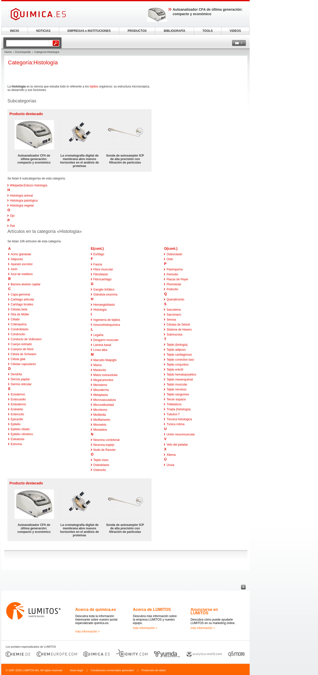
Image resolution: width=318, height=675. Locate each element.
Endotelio (17, 409)
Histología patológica (24, 200)
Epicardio (17, 419)
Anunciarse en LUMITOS (204, 611)
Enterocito (17, 414)
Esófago (98, 254)
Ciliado (15, 319)
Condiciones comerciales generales (112, 670)
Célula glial (18, 359)
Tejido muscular (176, 384)
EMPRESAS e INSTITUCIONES (89, 31)
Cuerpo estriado (21, 344)
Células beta (19, 309)
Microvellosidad (103, 405)
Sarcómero (173, 314)
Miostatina (100, 429)
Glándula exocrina (105, 294)
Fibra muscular (103, 269)
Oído (169, 259)
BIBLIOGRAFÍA (174, 31)
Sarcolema (173, 309)
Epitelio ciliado (20, 429)
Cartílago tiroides (22, 304)
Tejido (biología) (177, 344)
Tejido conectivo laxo (180, 359)
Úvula (170, 465)
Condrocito (18, 334)
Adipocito (17, 259)
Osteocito (99, 470)
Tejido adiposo (176, 349)
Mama (97, 365)
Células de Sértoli (178, 324)
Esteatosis (17, 439)
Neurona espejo (104, 445)
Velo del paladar (177, 444)
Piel (12, 226)
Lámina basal (102, 345)
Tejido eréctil (174, 369)
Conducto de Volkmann (26, 339)
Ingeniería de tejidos (106, 320)
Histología (100, 309)
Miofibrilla (99, 415)
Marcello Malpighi (105, 360)
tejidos (94, 86)
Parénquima (174, 269)
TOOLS (207, 31)
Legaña (98, 335)
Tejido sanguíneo (177, 394)
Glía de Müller (20, 314)
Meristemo (100, 385)
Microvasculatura (104, 400)
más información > (87, 631)
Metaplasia (100, 395)
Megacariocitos (103, 380)
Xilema (171, 455)
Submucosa (174, 334)
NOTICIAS (43, 31)
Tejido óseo (101, 460)
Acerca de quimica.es (95, 609)
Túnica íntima (175, 424)
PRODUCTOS (137, 31)
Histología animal (21, 195)
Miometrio (100, 424)
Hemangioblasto (104, 304)
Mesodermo (101, 390)
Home (8, 51)
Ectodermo (18, 394)
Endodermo (18, 404)
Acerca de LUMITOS (152, 609)
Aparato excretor (22, 264)
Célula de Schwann (23, 354)
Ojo (12, 215)
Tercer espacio (176, 399)
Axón (14, 269)
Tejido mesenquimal (179, 379)
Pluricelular (173, 284)
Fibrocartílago (102, 279)
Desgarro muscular (106, 340)
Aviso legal (76, 670)
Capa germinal (20, 294)
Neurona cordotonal (106, 440)
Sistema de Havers (179, 329)
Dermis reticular (21, 384)
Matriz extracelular (105, 375)
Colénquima (19, 324)
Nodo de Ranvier (104, 450)
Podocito (172, 289)
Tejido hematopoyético (181, 374)
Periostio (172, 274)
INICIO (14, 31)
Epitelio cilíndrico (22, 434)
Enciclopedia (23, 51)
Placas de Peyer (177, 279)
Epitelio (15, 424)
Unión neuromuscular (180, 434)
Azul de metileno (22, 274)
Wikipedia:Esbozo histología (28, 185)
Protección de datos (154, 670)
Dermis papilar (20, 379)
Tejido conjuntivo (177, 364)
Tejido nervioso (176, 389)
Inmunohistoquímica (106, 325)
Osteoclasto (174, 254)
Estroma (16, 444)
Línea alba (100, 350)
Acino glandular (21, 254)
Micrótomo (100, 410)
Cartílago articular (22, 299)
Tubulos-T (173, 414)
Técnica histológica (179, 419)
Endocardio (18, 399)
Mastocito (99, 370)
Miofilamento (101, 420)
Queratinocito (175, 299)
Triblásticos (173, 404)
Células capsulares (23, 364)
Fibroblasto (100, 274)
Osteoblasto (101, 465)
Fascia (97, 264)
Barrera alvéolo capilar (25, 284)
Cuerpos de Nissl (22, 349)
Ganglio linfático (104, 289)
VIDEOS (235, 31)
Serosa (171, 319)
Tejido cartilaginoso (179, 354)
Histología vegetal (22, 205)
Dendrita (16, 374)
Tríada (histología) (178, 409)
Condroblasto (19, 329)
